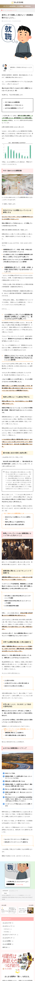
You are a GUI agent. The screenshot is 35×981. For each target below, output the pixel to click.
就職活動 (5, 897)
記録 (30, 897)
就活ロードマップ (25, 895)
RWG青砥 (7, 932)
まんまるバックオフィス (10, 935)
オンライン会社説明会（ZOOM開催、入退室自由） (17, 6)
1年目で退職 (5, 895)
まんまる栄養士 (8, 941)
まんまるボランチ (9, 938)
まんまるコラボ (8, 923)
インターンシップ (14, 895)
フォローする (19, 884)
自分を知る (18, 897)
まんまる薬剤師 (8, 944)
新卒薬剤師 (11, 897)
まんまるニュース (13, 890)
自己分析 (25, 897)
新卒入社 (6, 947)
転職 (4, 899)
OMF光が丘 (8, 929)
